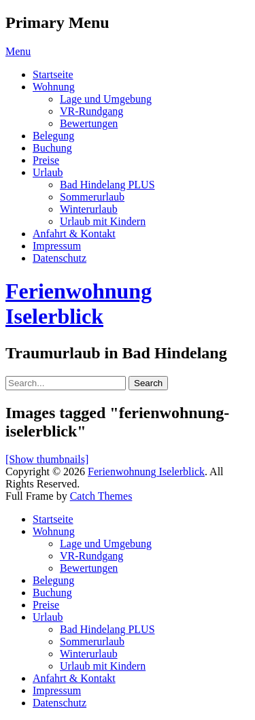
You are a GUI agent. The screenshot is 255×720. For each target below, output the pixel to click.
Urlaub (48, 172)
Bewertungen (89, 123)
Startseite (53, 74)
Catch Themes (101, 496)
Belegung (53, 135)
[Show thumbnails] (46, 459)
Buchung (52, 148)
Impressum (57, 246)
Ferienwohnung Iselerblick (78, 303)
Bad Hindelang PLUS (107, 184)
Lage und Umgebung (106, 99)
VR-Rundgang (91, 111)
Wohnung (54, 86)
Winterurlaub (89, 209)
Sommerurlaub (92, 197)
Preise (46, 160)
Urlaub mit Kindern (103, 221)
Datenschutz (59, 258)
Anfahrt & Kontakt (74, 233)
